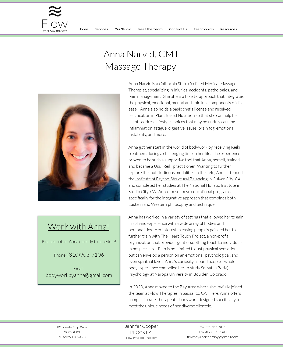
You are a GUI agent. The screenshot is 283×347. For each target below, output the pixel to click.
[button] (101, 29)
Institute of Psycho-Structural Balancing (171, 178)
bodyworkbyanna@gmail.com (79, 275)
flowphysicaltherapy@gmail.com (212, 337)
